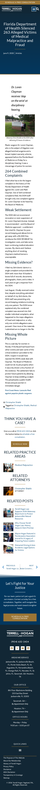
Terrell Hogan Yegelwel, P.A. (23, 783)
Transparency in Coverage (13, 775)
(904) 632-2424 (23, 431)
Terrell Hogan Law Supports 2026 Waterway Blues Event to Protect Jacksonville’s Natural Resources (25, 514)
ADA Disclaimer (9, 772)
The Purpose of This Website (14, 758)
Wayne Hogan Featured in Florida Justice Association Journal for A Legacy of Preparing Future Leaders (25, 537)
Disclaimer (7, 769)
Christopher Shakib (21, 405)
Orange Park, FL (14, 671)
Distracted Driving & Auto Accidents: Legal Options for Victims (25, 547)
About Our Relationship (12, 761)
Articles (19, 53)
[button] (34, 9)
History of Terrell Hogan (12, 764)
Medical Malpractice (24, 465)
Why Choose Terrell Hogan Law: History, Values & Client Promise (24, 525)
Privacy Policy (8, 766)
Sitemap (6, 778)
